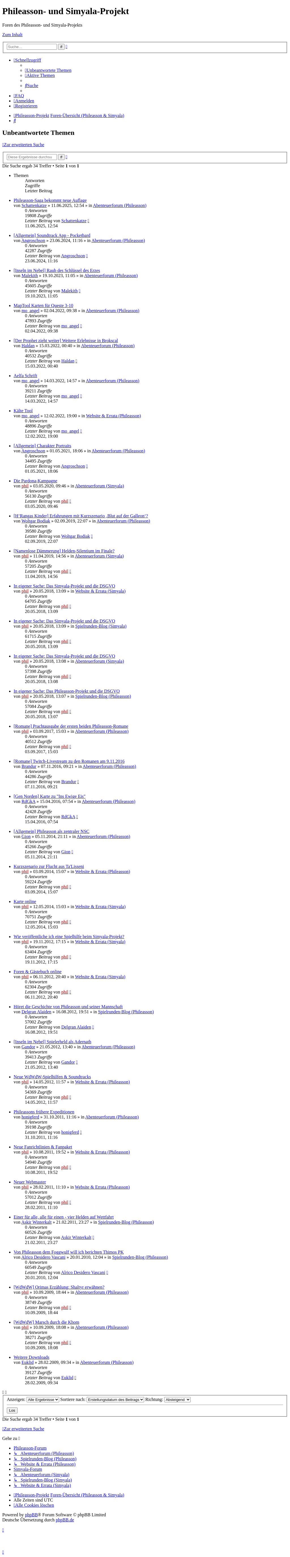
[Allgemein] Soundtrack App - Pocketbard (52, 235)
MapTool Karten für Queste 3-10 (43, 305)
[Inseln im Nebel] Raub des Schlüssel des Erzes (57, 270)
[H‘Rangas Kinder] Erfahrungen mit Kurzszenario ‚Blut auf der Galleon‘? (81, 515)
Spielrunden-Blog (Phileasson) (103, 696)
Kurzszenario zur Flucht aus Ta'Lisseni (49, 866)
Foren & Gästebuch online (37, 971)
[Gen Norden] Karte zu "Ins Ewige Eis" (50, 796)
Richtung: (168, 1399)
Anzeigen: (33, 1399)
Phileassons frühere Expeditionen (44, 1111)
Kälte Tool (23, 410)
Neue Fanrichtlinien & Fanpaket (43, 1146)
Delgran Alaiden (36, 1011)
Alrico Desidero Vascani (43, 1257)
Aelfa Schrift (25, 375)
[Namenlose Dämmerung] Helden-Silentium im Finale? (64, 550)
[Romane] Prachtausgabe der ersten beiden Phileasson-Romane (71, 726)
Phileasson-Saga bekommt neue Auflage (50, 200)
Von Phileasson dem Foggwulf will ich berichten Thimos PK (69, 1252)
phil (25, 485)
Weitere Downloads (31, 1357)
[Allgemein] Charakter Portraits (42, 445)
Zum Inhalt (12, 34)
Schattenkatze (34, 205)
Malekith (30, 275)
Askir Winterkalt (36, 1222)
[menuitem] (48, 70)
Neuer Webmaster (30, 1182)
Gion (26, 836)
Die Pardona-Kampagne (35, 480)
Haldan (28, 345)
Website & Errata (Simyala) (100, 591)
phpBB (31, 1514)
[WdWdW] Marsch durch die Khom (46, 1322)
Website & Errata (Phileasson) (113, 415)
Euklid (28, 1362)
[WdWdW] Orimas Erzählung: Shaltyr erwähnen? (59, 1287)
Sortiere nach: (102, 1399)
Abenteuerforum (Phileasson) (119, 205)
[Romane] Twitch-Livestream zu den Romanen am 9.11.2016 (69, 761)
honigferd (30, 1117)
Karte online (25, 901)
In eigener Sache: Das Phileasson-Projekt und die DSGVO (67, 691)
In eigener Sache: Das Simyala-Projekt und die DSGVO (64, 586)
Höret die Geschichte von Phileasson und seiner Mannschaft (68, 1006)
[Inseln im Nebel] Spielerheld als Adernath (52, 1041)
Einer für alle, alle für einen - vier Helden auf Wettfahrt (64, 1217)
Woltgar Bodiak (36, 521)
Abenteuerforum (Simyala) (99, 485)
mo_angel (30, 310)
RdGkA (28, 801)
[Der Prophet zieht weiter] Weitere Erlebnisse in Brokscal (66, 340)
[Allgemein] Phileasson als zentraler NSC (51, 831)
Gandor (28, 1046)
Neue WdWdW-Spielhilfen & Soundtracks (52, 1076)
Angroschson (33, 240)
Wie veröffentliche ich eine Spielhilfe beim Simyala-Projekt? (69, 936)
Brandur (29, 766)
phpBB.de (65, 1519)
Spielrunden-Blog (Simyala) (101, 626)
